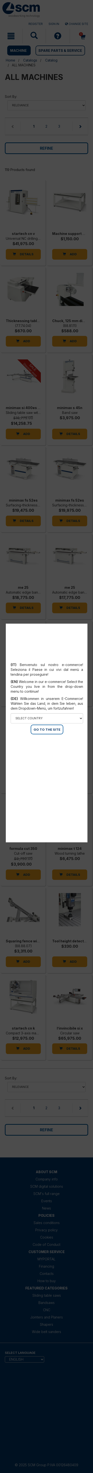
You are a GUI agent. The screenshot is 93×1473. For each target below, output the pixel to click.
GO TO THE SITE (47, 729)
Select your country (47, 659)
